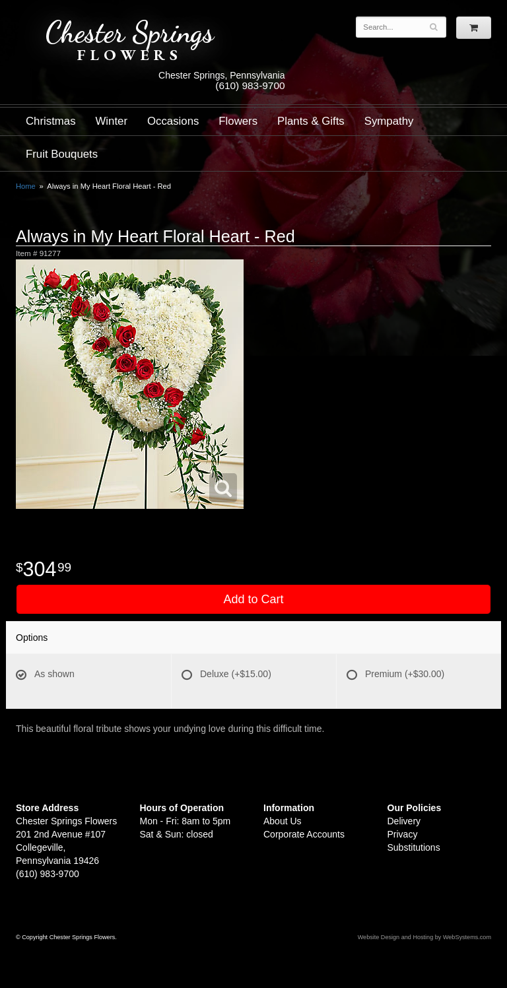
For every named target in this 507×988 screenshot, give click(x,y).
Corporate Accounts (304, 834)
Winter (111, 121)
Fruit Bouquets (62, 154)
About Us (282, 821)
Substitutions (414, 847)
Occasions (173, 121)
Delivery (404, 821)
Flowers (238, 121)
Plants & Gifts (311, 121)
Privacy (403, 834)
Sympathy (389, 121)
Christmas (51, 121)
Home (26, 186)
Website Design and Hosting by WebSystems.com (424, 937)
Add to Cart (253, 599)
